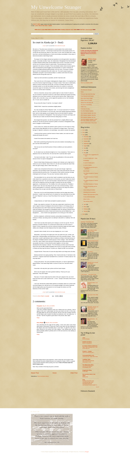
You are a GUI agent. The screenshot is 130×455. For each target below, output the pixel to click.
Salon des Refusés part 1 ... (88, 352)
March (85, 206)
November (86, 139)
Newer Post (35, 373)
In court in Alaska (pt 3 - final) (90, 158)
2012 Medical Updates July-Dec (88, 115)
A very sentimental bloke (89, 196)
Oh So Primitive (86, 339)
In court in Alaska (87, 165)
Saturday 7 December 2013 (87, 221)
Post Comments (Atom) (43, 376)
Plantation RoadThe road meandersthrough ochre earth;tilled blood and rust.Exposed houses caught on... (90, 382)
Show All (97, 386)
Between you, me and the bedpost (93, 263)
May (85, 152)
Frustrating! (86, 160)
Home (55, 373)
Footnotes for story (85, 108)
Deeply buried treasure (93, 240)
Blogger (87, 451)
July (85, 148)
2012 (83, 132)
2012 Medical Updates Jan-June (88, 113)
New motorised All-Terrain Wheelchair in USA (88, 361)
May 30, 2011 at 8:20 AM (51, 322)
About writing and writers (89, 190)
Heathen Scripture (87, 341)
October (86, 141)
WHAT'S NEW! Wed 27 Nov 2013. (89, 122)
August (85, 145)
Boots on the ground (87, 343)
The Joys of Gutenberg (86, 104)
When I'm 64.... (87, 199)
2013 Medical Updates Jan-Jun (88, 117)
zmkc (83, 337)
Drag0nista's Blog (87, 370)
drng (83, 379)
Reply (38, 317)
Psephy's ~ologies (87, 351)
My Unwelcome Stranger (56, 7)
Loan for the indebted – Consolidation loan (87, 367)
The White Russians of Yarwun (90, 184)
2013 (83, 130)
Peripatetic (39, 306)
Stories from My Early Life (87, 102)
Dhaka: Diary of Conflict (86, 100)
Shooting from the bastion (89, 192)
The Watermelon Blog (87, 364)
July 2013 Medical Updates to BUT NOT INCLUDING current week (89, 120)
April (85, 204)
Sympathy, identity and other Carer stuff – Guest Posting (93, 308)
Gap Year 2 (90, 251)
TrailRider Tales (86, 359)
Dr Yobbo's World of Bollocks (89, 346)
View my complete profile (87, 82)
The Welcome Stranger (86, 89)
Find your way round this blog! (88, 94)
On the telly (85, 371)
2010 (83, 214)
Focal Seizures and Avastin (87, 96)
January (86, 211)
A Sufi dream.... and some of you (88, 274)
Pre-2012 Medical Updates (87, 111)
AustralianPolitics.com (88, 355)
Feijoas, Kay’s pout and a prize (90, 194)
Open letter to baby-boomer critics (92, 230)
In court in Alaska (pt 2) (88, 162)
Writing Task (85, 376)
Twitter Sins (83, 106)
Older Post (73, 373)
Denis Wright (40, 322)
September (86, 143)
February (86, 209)
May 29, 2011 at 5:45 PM (48, 306)
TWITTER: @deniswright (86, 29)
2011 (83, 134)
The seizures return (88, 201)
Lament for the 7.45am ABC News (90, 356)
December (86, 136)
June (85, 150)
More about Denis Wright (87, 98)
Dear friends (86, 171)
